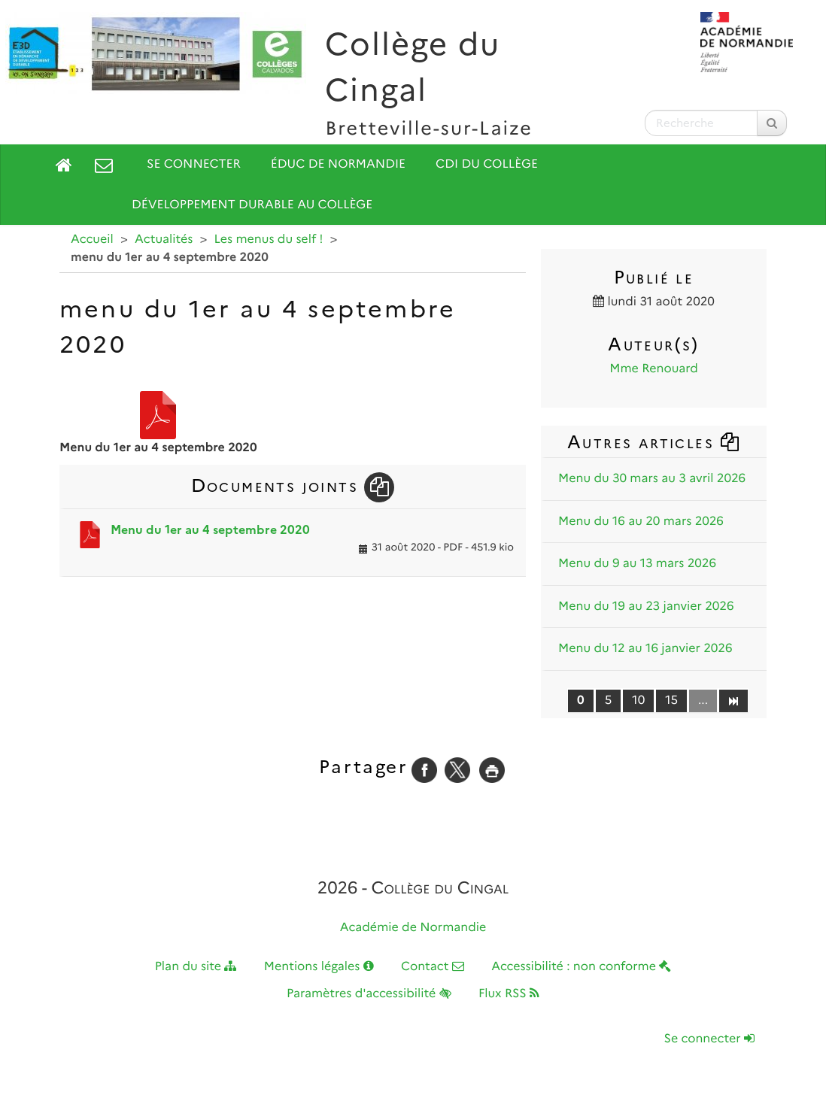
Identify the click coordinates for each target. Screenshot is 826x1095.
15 (671, 700)
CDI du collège (487, 164)
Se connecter (194, 164)
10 (638, 700)
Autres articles (653, 442)
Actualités (164, 239)
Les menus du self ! (268, 239)
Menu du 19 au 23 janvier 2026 (646, 606)
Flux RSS (508, 994)
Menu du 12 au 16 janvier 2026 (645, 649)
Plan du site (196, 967)
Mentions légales (319, 967)
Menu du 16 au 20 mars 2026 (641, 521)
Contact (432, 967)
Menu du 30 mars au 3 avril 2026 (652, 479)
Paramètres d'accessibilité (369, 994)
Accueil (92, 239)
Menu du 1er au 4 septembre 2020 (210, 530)
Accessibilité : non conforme (581, 967)
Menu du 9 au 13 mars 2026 (637, 564)
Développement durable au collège (252, 205)
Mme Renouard (653, 369)
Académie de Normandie (413, 928)
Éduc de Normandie (338, 164)
